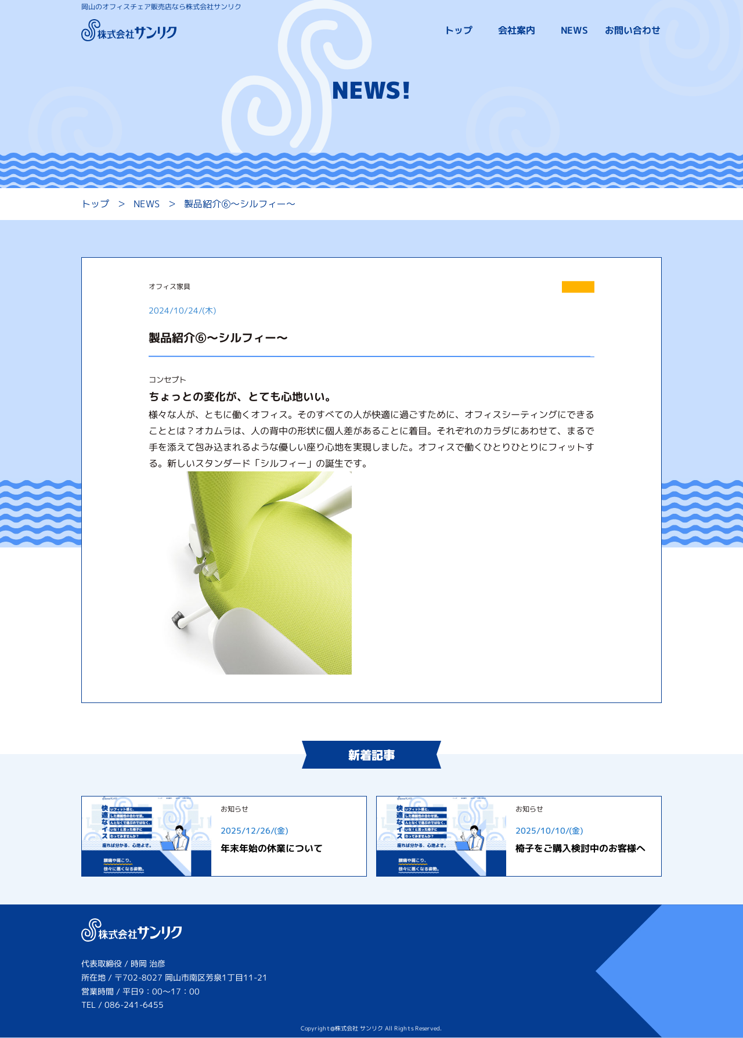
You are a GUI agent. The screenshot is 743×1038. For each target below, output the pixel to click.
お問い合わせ (633, 31)
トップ (459, 31)
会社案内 (516, 31)
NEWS (574, 31)
